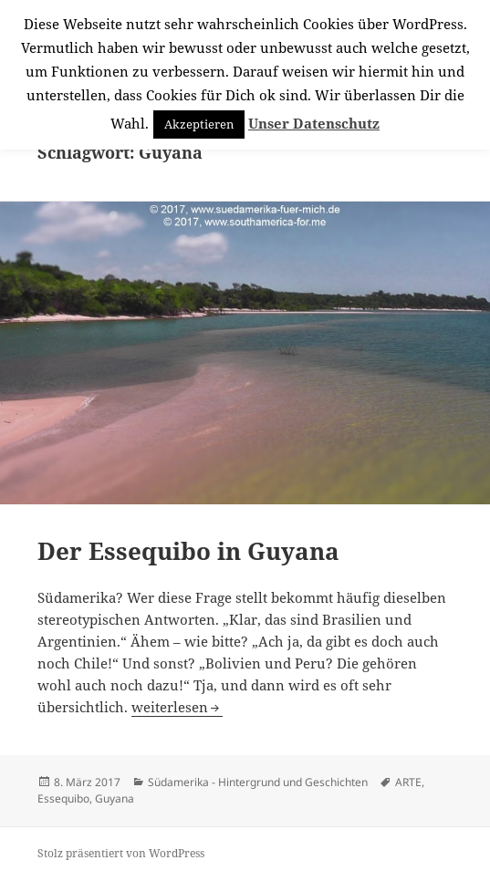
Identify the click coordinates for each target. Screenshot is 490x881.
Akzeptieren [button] (199, 124)
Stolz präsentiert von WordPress (120, 853)
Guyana (114, 798)
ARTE (408, 782)
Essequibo (63, 798)
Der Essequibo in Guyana (188, 550)
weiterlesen (177, 707)
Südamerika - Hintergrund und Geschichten (258, 782)
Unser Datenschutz (314, 123)
